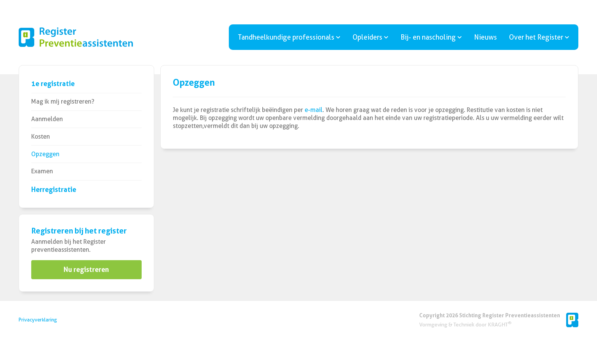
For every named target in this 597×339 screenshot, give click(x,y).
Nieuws (485, 37)
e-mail (313, 110)
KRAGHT (499, 324)
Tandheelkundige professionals (289, 37)
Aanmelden (47, 119)
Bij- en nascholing (431, 37)
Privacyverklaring (38, 320)
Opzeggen (45, 154)
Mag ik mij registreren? (62, 101)
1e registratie (53, 84)
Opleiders (370, 37)
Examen (42, 171)
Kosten (40, 136)
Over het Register (539, 37)
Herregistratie (53, 189)
